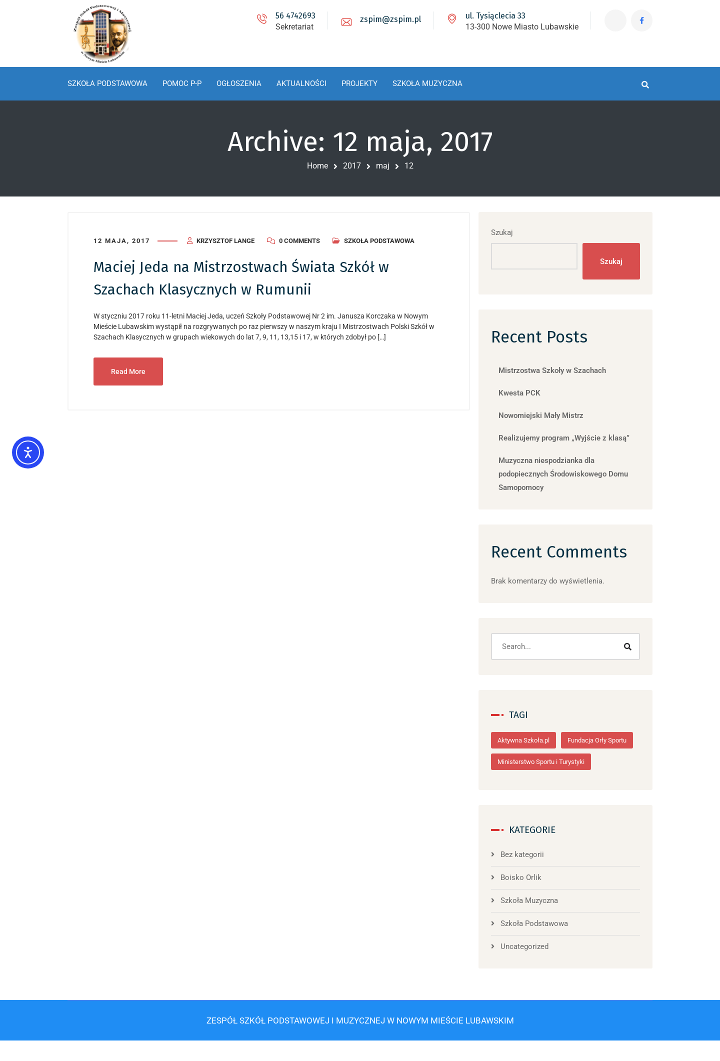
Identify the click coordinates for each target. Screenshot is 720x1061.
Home (317, 165)
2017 (352, 165)
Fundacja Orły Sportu (537, 762)
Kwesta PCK (529, 393)
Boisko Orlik (531, 899)
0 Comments (299, 240)
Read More (128, 370)
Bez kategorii (532, 876)
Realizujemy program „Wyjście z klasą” (574, 438)
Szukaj (512, 232)
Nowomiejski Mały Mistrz (551, 415)
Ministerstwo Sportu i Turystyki (551, 783)
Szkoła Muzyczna (539, 922)
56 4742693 (294, 15)
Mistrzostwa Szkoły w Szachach (562, 370)
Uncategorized (534, 968)
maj (383, 165)
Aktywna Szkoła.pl (534, 740)
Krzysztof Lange (225, 240)
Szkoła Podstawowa (379, 240)
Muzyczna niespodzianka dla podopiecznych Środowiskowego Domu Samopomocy (573, 474)
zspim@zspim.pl (389, 19)
